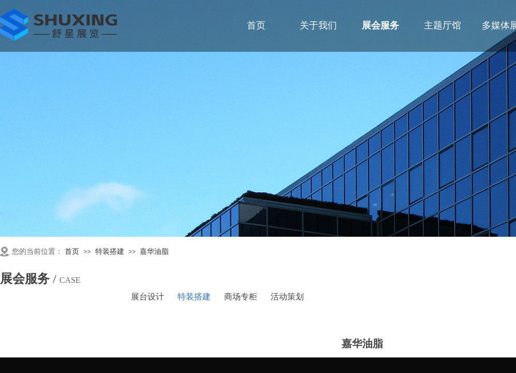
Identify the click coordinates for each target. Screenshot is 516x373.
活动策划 (287, 296)
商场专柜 (240, 296)
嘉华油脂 (154, 251)
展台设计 (147, 296)
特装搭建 (109, 251)
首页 (72, 251)
